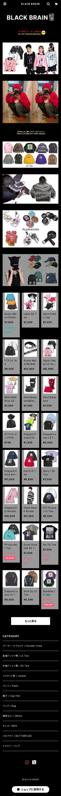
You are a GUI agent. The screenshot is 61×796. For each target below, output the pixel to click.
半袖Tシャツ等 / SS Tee (16, 665)
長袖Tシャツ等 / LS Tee (16, 655)
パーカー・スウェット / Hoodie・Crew (22, 645)
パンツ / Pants (10, 685)
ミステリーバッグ (11, 745)
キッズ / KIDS (10, 725)
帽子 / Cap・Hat (11, 695)
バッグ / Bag (9, 705)
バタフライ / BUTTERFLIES (17, 735)
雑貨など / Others (12, 715)
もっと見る (30, 621)
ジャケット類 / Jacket (14, 675)
